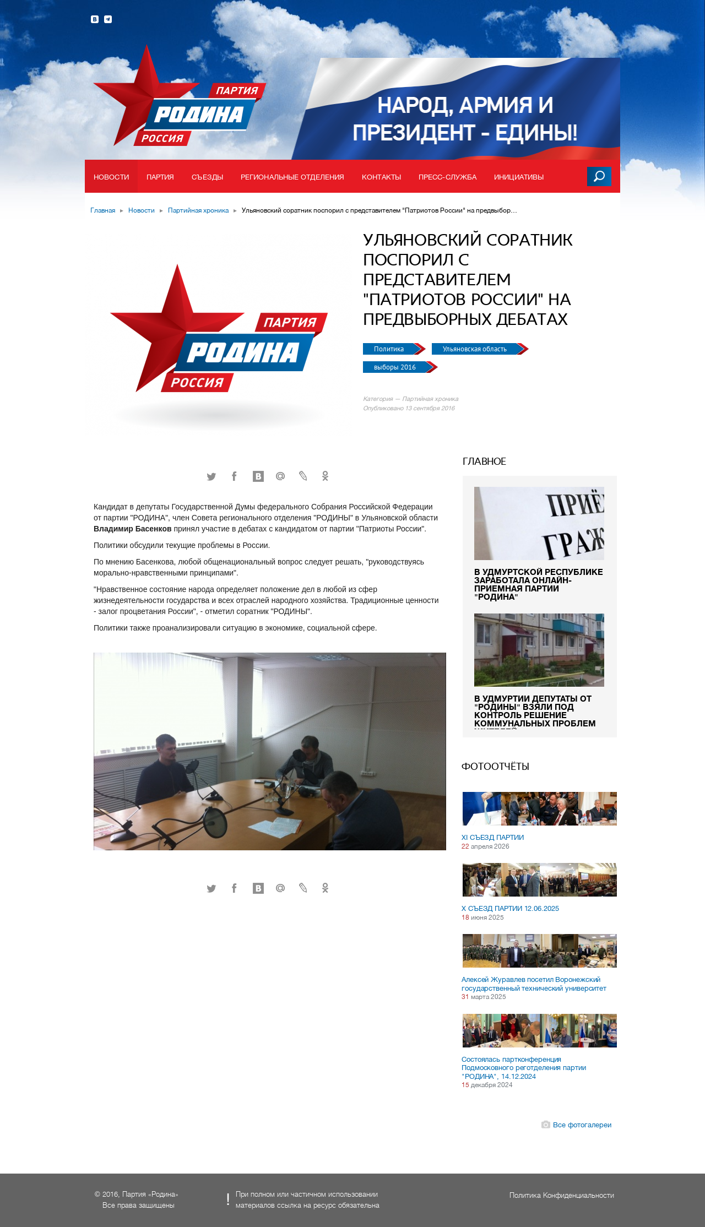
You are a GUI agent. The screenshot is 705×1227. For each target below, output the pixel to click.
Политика (389, 349)
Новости (111, 177)
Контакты (381, 177)
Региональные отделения (292, 177)
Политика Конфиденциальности (561, 1195)
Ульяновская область (475, 349)
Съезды (207, 177)
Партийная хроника (198, 210)
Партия (161, 177)
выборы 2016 (395, 367)
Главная (102, 210)
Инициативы (519, 177)
